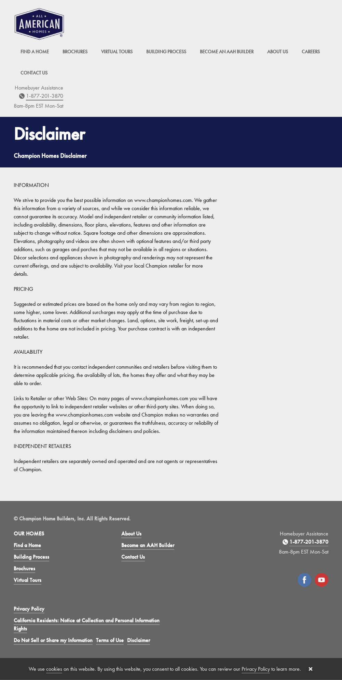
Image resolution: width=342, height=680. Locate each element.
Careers (311, 52)
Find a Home (34, 52)
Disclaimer (138, 640)
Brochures (75, 52)
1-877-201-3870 (44, 95)
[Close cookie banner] (310, 669)
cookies (54, 668)
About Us (277, 52)
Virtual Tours (117, 52)
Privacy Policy (29, 608)
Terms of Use (110, 640)
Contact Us (33, 73)
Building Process (166, 52)
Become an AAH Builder (227, 52)
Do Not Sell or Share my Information (53, 640)
